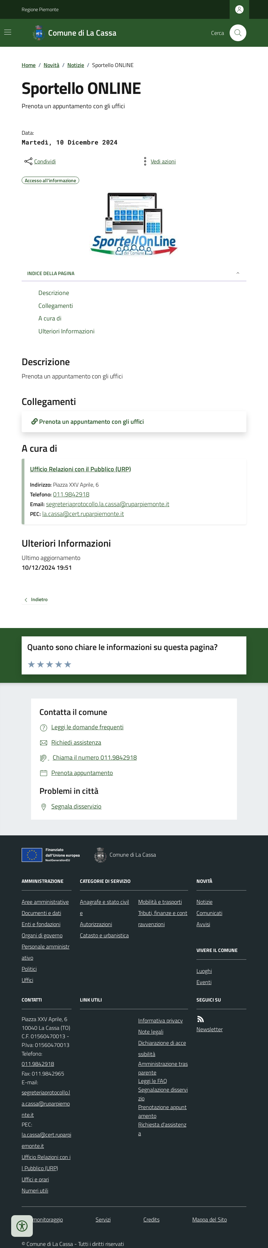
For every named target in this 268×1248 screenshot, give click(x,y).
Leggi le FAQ (152, 1081)
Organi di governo (42, 935)
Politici (29, 969)
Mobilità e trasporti (160, 902)
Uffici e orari (35, 1179)
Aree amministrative (45, 902)
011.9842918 (71, 494)
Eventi (203, 982)
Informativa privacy (160, 1020)
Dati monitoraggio (42, 1219)
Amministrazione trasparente (163, 1068)
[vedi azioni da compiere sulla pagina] (157, 161)
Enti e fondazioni (41, 924)
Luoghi (204, 971)
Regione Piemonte (40, 9)
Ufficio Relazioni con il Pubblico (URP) (80, 469)
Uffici (27, 980)
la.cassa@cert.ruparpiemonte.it (83, 513)
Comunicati (209, 913)
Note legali (150, 1031)
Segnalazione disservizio (163, 1093)
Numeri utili (35, 1190)
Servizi (103, 1219)
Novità (51, 65)
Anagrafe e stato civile (104, 907)
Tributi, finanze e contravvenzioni (162, 918)
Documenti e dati (41, 913)
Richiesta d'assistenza (162, 1128)
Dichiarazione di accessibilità (162, 1048)
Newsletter (209, 1029)
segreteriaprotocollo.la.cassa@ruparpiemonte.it (107, 504)
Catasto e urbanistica (104, 935)
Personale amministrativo (45, 952)
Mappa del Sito (209, 1219)
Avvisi (203, 924)
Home (29, 65)
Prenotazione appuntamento (162, 1111)
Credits (151, 1219)
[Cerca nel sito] (235, 32)
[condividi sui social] (39, 161)
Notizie (75, 65)
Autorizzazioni (96, 924)
